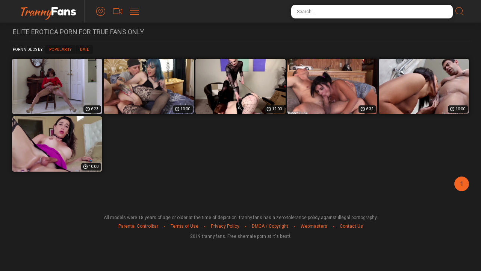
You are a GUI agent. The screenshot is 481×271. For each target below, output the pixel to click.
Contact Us (351, 226)
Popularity (60, 49)
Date (84, 49)
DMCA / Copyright (270, 226)
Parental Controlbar (138, 226)
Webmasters (314, 226)
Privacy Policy (225, 226)
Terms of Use (184, 226)
